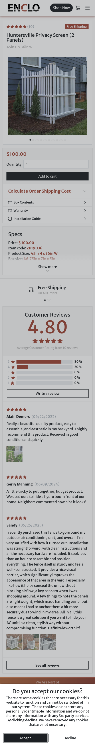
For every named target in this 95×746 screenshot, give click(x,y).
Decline (69, 738)
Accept (25, 738)
